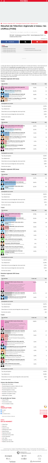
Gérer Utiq (21, 450)
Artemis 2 (4, 426)
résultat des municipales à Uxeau (17, 67)
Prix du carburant (6, 436)
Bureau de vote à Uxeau (7, 384)
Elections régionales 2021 (9, 23)
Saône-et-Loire (34, 23)
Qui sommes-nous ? (7, 448)
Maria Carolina (5, 431)
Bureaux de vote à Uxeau (30, 48)
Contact (28, 448)
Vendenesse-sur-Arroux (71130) (22, 35)
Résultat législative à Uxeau (8, 389)
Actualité (3, 410)
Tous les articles (33, 448)
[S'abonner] (24, 416)
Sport (2, 412)
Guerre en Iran (5, 428)
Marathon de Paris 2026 (7, 441)
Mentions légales (27, 450)
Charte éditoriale (19, 448)
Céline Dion (5, 424)
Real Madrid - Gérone (7, 440)
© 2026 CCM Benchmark (42, 450)
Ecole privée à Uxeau (7, 401)
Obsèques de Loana (6, 429)
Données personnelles (5, 450)
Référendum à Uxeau (7, 395)
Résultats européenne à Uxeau (9, 391)
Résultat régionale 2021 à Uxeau (9, 48)
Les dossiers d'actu (5, 413)
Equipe (13, 448)
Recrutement (41, 448)
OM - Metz (4, 438)
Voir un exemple (43, 410)
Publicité (24, 448)
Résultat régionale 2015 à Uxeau (9, 50)
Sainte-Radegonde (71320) (37, 35)
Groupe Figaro (34, 450)
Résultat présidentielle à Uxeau (9, 388)
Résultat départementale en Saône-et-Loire (12, 386)
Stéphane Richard (6, 433)
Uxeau (26, 50)
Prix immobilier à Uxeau (7, 403)
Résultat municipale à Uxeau (8, 393)
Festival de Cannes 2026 (8, 434)
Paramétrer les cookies (14, 450)
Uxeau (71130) (5, 400)
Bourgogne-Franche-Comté (22, 23)
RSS (37, 448)
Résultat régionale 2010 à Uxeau (9, 51)
